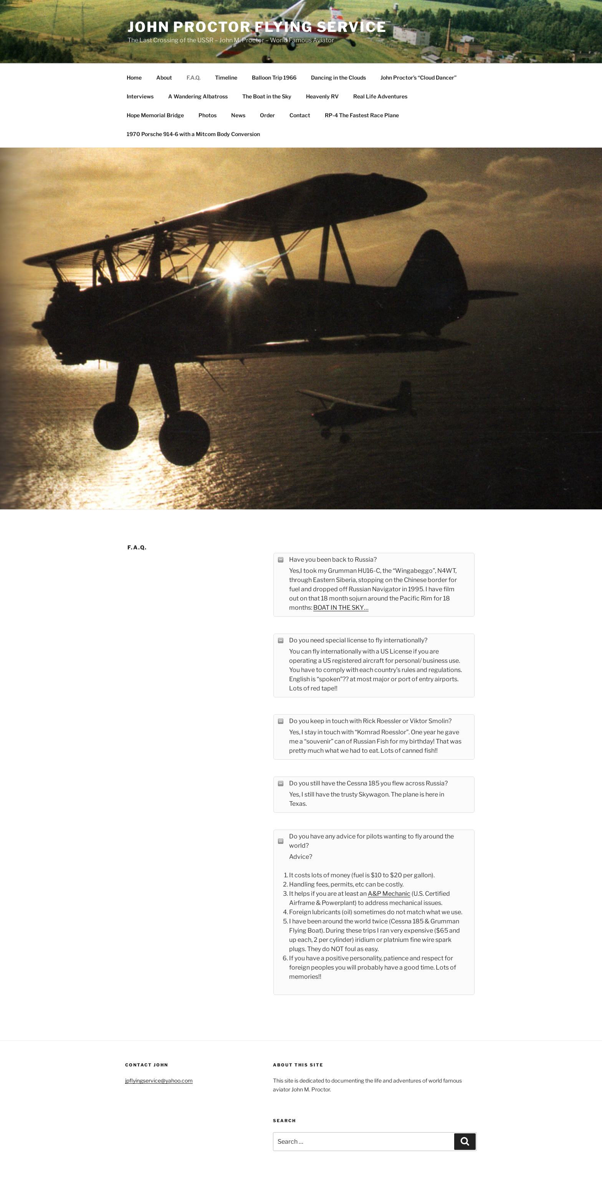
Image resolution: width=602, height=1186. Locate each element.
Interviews (140, 96)
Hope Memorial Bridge (155, 115)
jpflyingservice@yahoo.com (159, 1080)
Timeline (226, 77)
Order (267, 115)
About (164, 77)
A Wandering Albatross (198, 96)
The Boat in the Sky (266, 96)
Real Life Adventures (380, 96)
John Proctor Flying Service (257, 26)
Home (134, 77)
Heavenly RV (322, 96)
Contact (299, 115)
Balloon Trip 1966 (274, 77)
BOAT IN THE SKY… (341, 607)
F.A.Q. (193, 77)
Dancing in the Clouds (338, 77)
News (238, 115)
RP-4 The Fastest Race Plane (362, 115)
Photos (207, 115)
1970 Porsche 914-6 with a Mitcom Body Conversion (193, 134)
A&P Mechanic (389, 893)
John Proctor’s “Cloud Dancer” (418, 77)
